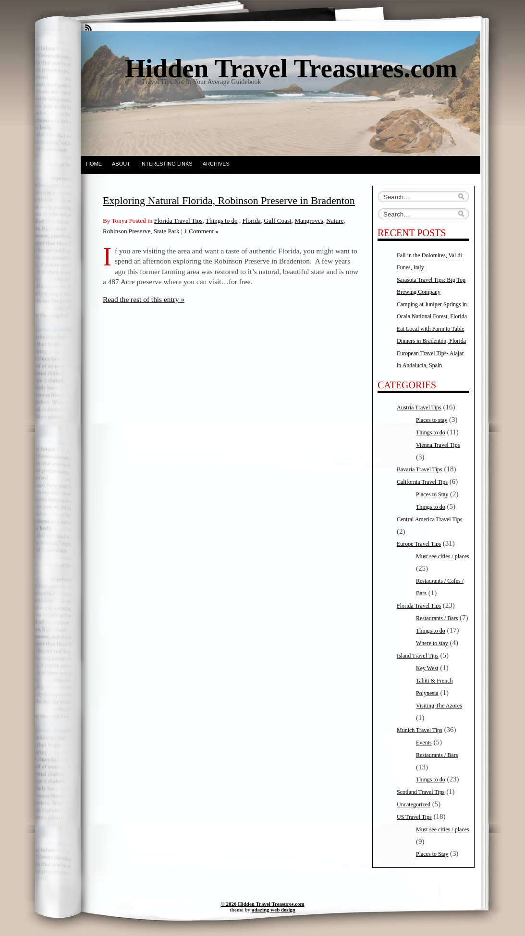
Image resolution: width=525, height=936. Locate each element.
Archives (216, 164)
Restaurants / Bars (437, 618)
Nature (334, 220)
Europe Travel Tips (419, 543)
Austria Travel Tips (419, 407)
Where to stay (432, 643)
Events (424, 742)
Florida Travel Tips (178, 220)
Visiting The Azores (439, 705)
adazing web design (273, 909)
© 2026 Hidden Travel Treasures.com (262, 904)
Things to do (222, 220)
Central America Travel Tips (429, 519)
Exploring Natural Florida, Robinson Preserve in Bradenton (229, 200)
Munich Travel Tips (419, 730)
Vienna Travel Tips (438, 445)
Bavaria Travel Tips (419, 469)
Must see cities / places (442, 556)
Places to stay (431, 420)
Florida (252, 220)
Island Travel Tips (418, 655)
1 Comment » (201, 231)
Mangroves (308, 220)
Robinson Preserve (126, 231)
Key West (427, 668)
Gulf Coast (278, 220)
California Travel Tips (422, 482)
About (121, 164)
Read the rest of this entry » (143, 299)
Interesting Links (166, 164)
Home (94, 164)
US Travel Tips (414, 817)
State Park (167, 231)
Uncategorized (413, 804)
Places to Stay (432, 494)
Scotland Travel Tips (420, 792)
